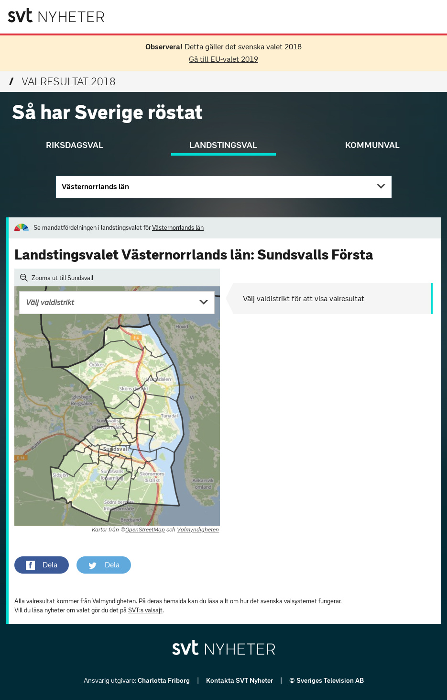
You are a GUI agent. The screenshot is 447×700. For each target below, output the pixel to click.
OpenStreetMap (145, 529)
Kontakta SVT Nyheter (240, 681)
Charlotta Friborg (164, 681)
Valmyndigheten (198, 529)
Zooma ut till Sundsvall (56, 277)
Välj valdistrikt (50, 302)
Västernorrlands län (95, 186)
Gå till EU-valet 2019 (223, 59)
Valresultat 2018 (62, 81)
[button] (41, 565)
